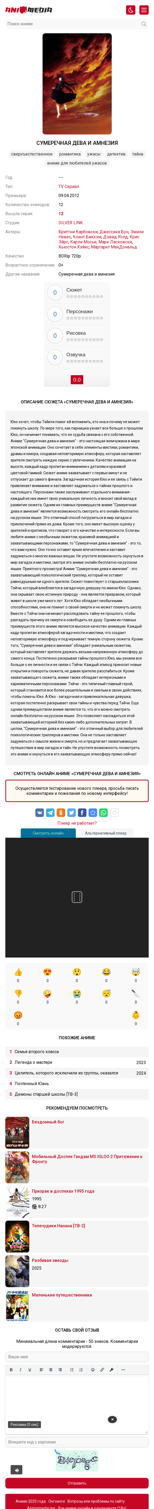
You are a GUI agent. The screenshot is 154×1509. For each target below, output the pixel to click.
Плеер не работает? (77, 823)
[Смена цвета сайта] (130, 10)
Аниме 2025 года (31, 1480)
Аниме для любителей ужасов (77, 163)
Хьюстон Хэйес (74, 247)
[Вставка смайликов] (92, 1348)
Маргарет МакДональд (114, 247)
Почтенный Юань (32, 1062)
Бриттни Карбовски (78, 231)
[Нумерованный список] (81, 1348)
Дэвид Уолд (115, 236)
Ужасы (94, 154)
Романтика (70, 154)
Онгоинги (56, 1480)
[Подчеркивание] (29, 1348)
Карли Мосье (83, 241)
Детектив (116, 154)
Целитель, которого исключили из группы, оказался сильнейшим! (66, 1053)
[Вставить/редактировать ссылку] (102, 1348)
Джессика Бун (113, 231)
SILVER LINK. (71, 222)
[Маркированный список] (71, 1348)
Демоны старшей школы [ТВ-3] (46, 1072)
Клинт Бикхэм (87, 236)
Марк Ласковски (115, 241)
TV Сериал (69, 186)
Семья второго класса (37, 1030)
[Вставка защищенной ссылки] (111, 1348)
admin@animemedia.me (98, 1496)
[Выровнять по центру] (50, 1348)
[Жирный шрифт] (11, 1348)
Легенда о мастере (33, 1040)
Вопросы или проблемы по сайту (96, 1480)
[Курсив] (20, 1348)
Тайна (137, 154)
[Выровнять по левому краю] (41, 1348)
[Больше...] (123, 1348)
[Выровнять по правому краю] (60, 1348)
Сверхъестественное (32, 154)
